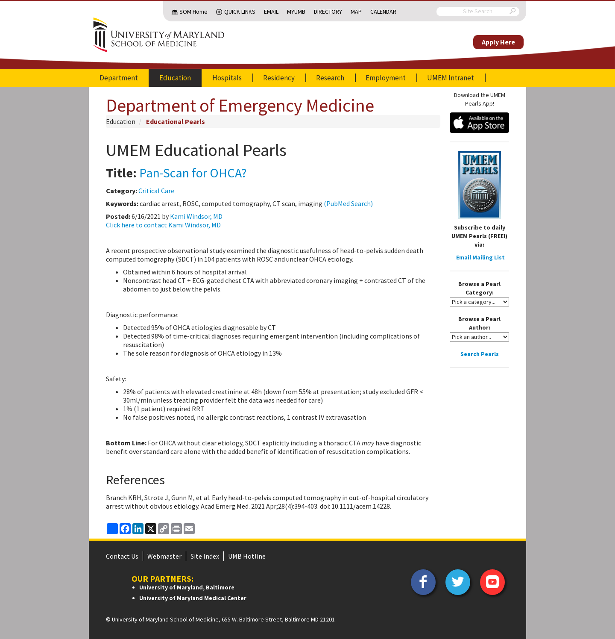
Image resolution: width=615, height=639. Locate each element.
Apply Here (498, 42)
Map (356, 11)
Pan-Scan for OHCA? (192, 173)
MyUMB (296, 11)
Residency (279, 77)
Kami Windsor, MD (196, 216)
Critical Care (156, 190)
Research (330, 77)
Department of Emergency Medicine (240, 105)
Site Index (204, 556)
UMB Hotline (247, 556)
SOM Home (193, 11)
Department (119, 77)
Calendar (383, 11)
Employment (386, 77)
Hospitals (227, 77)
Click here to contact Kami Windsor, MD (163, 225)
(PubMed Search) (348, 203)
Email (271, 11)
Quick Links (239, 11)
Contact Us (122, 556)
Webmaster (164, 556)
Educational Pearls (175, 121)
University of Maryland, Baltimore (186, 587)
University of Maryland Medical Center (192, 598)
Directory (328, 11)
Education (175, 77)
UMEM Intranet (450, 77)
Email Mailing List (480, 257)
